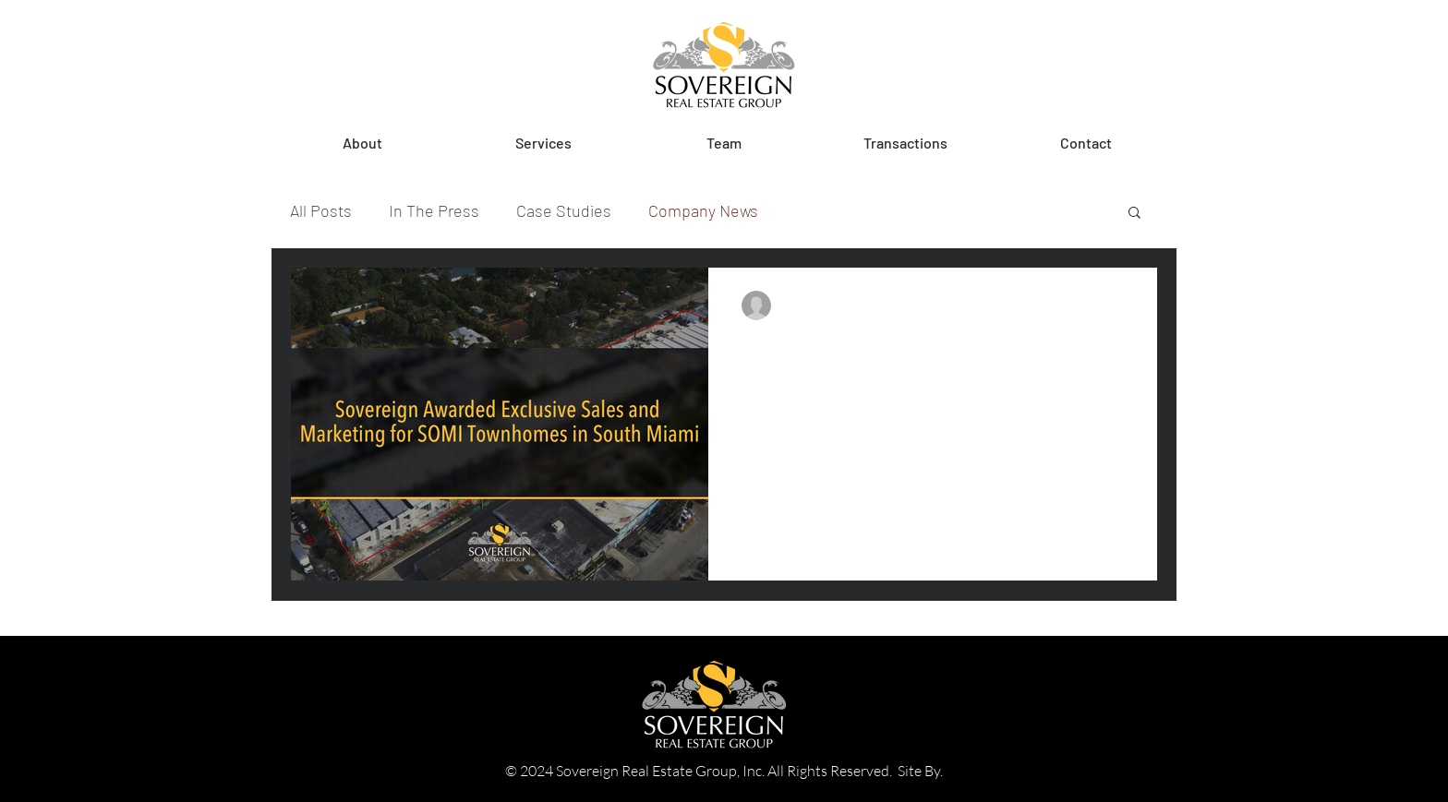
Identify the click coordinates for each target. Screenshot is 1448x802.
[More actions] (1121, 305)
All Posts (321, 210)
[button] (543, 142)
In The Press (434, 210)
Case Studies (563, 210)
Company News (703, 210)
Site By (919, 770)
